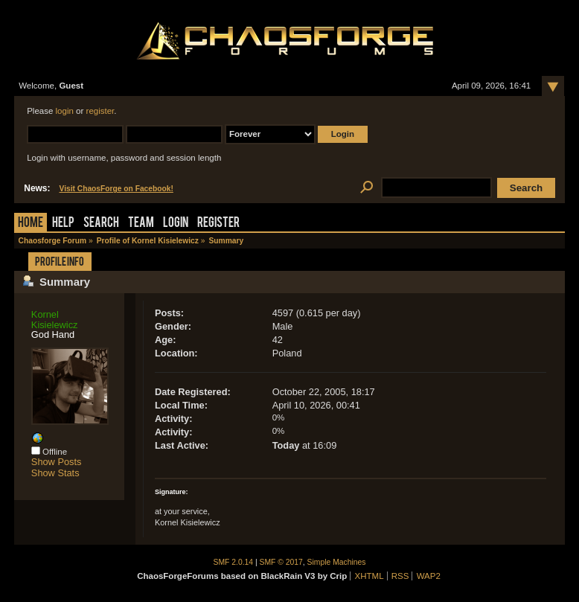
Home (30, 223)
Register (218, 223)
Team (141, 223)
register (100, 110)
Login (175, 223)
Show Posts (56, 461)
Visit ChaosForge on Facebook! (116, 189)
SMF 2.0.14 (234, 562)
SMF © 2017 (281, 562)
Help (63, 223)
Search (101, 223)
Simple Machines (336, 562)
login (65, 110)
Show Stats (55, 472)
